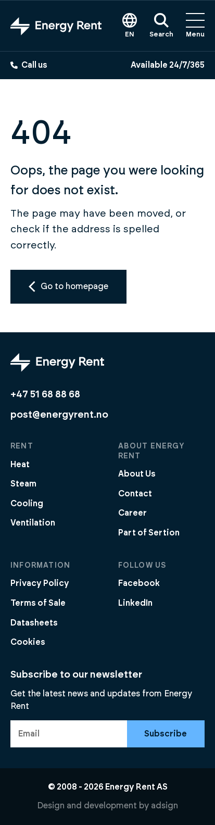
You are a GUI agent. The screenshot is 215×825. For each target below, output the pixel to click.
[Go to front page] (56, 25)
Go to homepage (68, 286)
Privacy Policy (39, 583)
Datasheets (34, 623)
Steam (23, 484)
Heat (20, 464)
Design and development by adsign (107, 806)
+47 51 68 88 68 (45, 394)
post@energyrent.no (59, 415)
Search (161, 25)
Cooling (26, 503)
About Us (137, 474)
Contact (135, 494)
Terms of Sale (38, 603)
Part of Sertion (149, 533)
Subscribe (165, 734)
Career (132, 513)
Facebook (139, 583)
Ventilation (32, 523)
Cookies (27, 642)
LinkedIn (135, 603)
